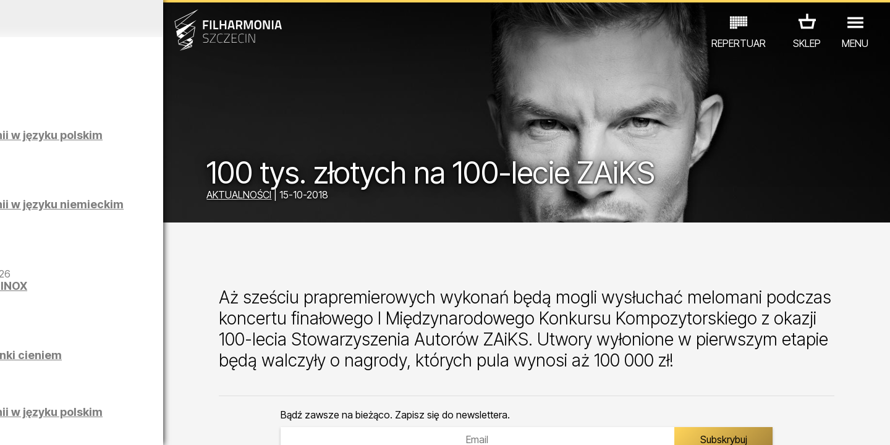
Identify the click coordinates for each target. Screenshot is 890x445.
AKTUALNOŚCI (303, 196)
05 (85, 424)
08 (140, 424)
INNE (192, 391)
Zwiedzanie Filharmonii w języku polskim (143, 141)
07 (121, 424)
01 (14, 424)
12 (211, 424)
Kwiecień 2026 (115, 18)
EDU (96, 391)
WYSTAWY (144, 391)
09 (157, 424)
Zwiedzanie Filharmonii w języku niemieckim (143, 210)
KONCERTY (47, 391)
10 (175, 424)
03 (50, 424)
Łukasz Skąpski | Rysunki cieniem (141, 361)
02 (31, 424)
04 (68, 424)
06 (104, 424)
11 (193, 424)
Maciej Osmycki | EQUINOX (146, 285)
